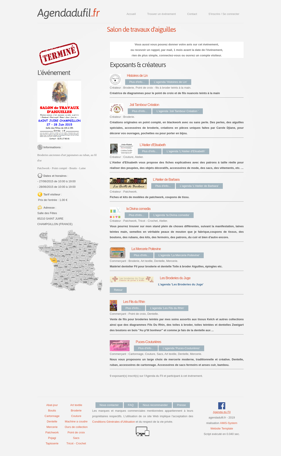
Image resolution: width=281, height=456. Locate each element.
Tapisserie (52, 443)
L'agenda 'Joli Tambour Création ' (178, 111)
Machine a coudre (76, 421)
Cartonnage (52, 416)
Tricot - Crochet (76, 443)
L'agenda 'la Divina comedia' (171, 215)
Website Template (222, 428)
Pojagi (52, 438)
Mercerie (52, 427)
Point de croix (76, 432)
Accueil (131, 14)
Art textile (76, 405)
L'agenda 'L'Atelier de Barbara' (199, 186)
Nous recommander (155, 405)
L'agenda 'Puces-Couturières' (181, 348)
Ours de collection (76, 427)
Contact (192, 14)
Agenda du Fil (222, 412)
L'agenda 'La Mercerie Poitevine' (179, 255)
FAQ (131, 405)
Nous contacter (109, 405)
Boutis (52, 410)
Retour (118, 289)
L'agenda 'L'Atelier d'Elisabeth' (186, 151)
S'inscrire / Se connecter (224, 14)
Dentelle (52, 421)
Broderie (76, 410)
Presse (181, 405)
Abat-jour (52, 405)
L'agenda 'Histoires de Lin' (170, 82)
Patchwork (52, 432)
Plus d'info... (137, 82)
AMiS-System (228, 423)
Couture (76, 416)
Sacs (76, 438)
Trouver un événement (161, 14)
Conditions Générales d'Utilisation (113, 421)
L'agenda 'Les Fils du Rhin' (167, 308)
